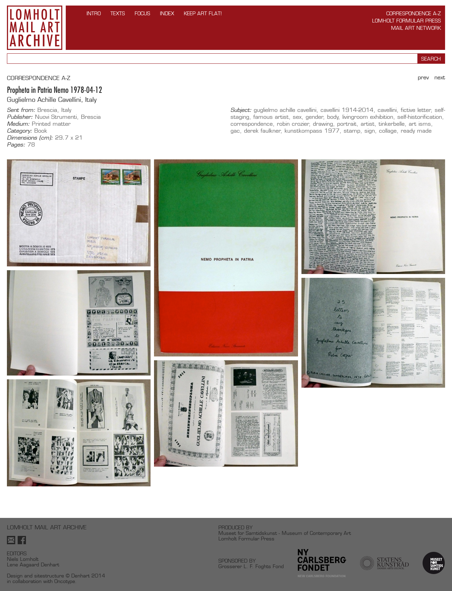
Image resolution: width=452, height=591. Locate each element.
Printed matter (51, 124)
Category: (19, 130)
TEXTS (117, 13)
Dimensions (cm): (30, 137)
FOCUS (142, 13)
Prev (423, 77)
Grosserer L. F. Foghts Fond (251, 566)
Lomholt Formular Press (406, 21)
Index (167, 13)
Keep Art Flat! (203, 13)
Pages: (16, 144)
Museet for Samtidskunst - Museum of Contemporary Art (284, 533)
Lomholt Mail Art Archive (34, 28)
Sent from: (21, 110)
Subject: (241, 110)
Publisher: (20, 117)
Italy (66, 110)
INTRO (94, 13)
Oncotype (64, 581)
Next (439, 77)
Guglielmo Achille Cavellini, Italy (52, 99)
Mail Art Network (416, 28)
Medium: (18, 124)
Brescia (47, 110)
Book (40, 130)
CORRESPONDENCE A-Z (38, 78)
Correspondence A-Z (413, 13)
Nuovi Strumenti (56, 117)
